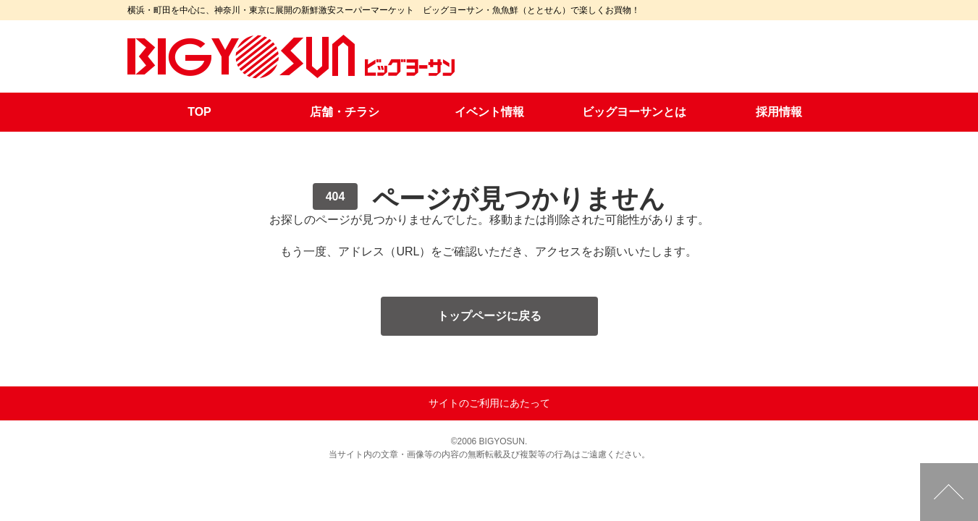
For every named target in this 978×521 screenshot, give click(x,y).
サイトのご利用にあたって (489, 403)
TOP (199, 112)
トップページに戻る (489, 316)
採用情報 (779, 112)
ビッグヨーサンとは (634, 112)
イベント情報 (489, 112)
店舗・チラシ (344, 112)
